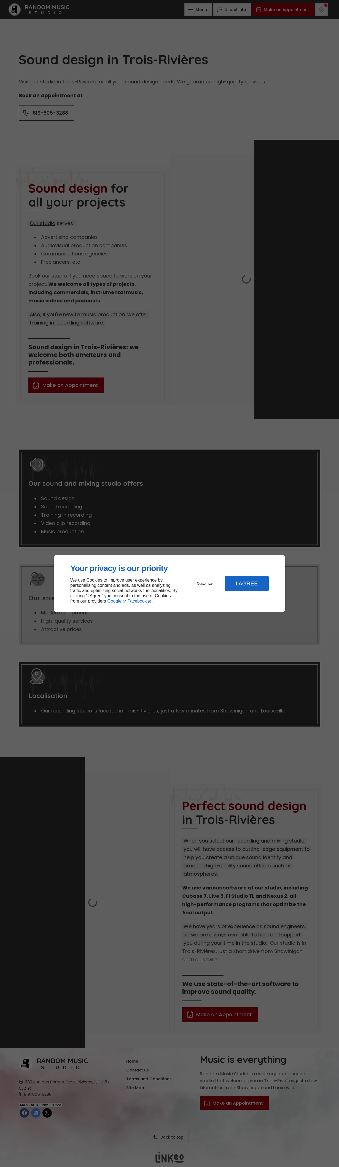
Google (114, 601)
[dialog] (169, 583)
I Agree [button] (247, 583)
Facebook (137, 601)
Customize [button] (205, 583)
